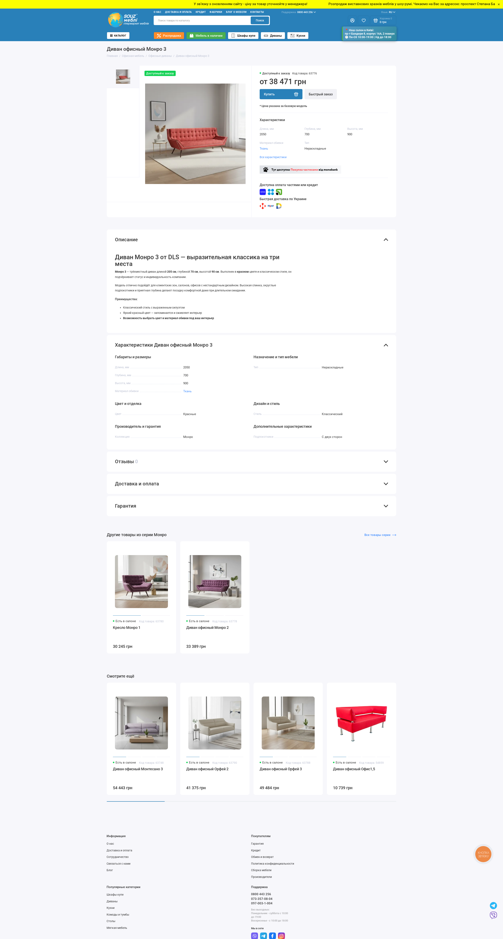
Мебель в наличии (206, 36)
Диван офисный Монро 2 (207, 631)
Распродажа (169, 36)
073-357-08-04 (261, 902)
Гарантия (257, 847)
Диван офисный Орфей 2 (207, 772)
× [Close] (499, 4)
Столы (111, 924)
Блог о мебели (236, 12)
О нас (157, 12)
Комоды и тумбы (118, 917)
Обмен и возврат (262, 860)
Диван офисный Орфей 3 (281, 772)
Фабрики (216, 12)
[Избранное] (363, 20)
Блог (110, 873)
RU (388, 12)
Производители (261, 880)
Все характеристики (273, 157)
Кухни (297, 36)
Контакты (257, 12)
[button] (115, 189)
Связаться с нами (118, 866)
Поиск (260, 20)
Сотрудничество (118, 860)
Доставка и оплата (178, 12)
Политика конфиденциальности (272, 866)
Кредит (201, 12)
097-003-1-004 (261, 907)
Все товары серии (380, 538)
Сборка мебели (261, 873)
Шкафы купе (243, 36)
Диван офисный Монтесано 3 (138, 772)
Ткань (264, 148)
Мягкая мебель (117, 931)
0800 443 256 (298, 12)
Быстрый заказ (321, 94)
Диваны (273, 36)
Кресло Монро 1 (126, 631)
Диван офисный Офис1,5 (354, 772)
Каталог (118, 35)
